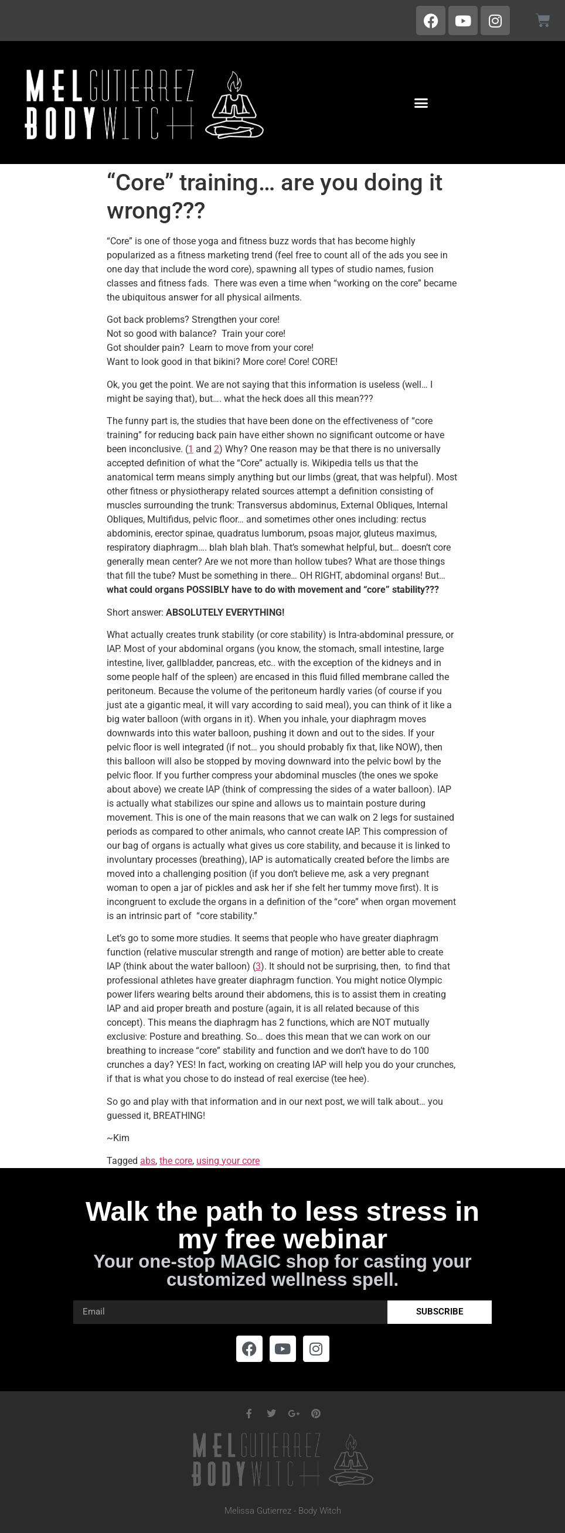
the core (175, 1160)
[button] (421, 102)
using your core (228, 1160)
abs (147, 1160)
